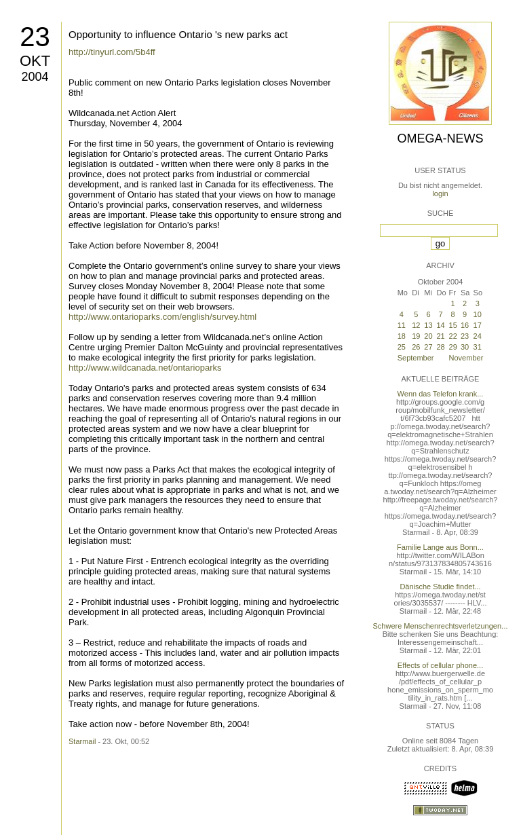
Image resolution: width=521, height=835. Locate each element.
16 (465, 325)
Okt (35, 60)
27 (428, 347)
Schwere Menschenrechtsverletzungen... (440, 626)
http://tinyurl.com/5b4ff (112, 52)
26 (416, 347)
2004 (34, 77)
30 (465, 347)
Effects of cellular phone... (440, 665)
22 (453, 336)
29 (453, 347)
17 (478, 325)
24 (478, 336)
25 (402, 347)
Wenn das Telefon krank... (441, 394)
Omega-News (440, 138)
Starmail (82, 741)
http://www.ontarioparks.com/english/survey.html (162, 317)
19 (416, 336)
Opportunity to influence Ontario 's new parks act (178, 34)
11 (402, 325)
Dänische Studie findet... (440, 586)
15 (453, 325)
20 (428, 336)
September (416, 358)
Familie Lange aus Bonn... (440, 547)
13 (428, 325)
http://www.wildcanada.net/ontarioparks (145, 368)
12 (416, 325)
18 (402, 336)
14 (441, 325)
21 (441, 336)
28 (441, 347)
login (440, 193)
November (466, 358)
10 (478, 314)
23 (35, 37)
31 (478, 347)
